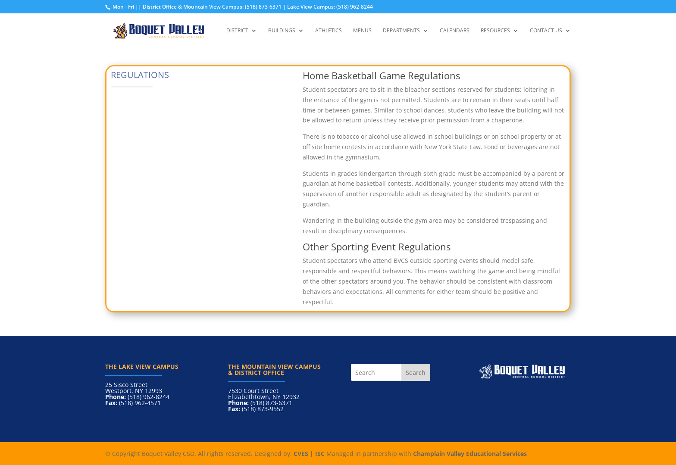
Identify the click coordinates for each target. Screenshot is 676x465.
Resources (495, 31)
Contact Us (546, 31)
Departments (401, 31)
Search (416, 372)
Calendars (454, 31)
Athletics (328, 31)
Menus (362, 31)
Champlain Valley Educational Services (470, 453)
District (237, 31)
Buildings (281, 31)
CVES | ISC (309, 453)
